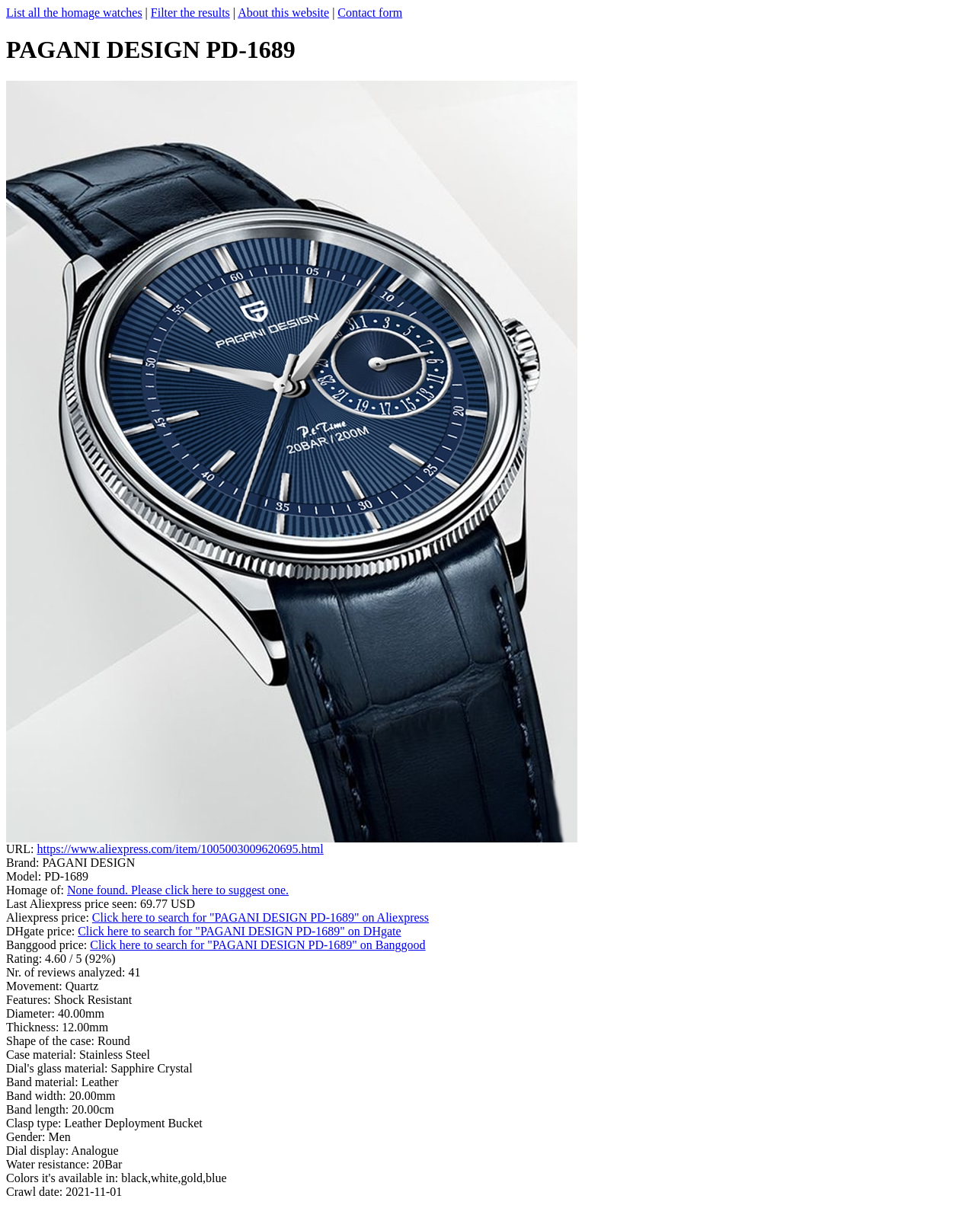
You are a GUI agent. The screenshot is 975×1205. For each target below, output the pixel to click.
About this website (283, 12)
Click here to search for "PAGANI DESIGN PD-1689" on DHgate (239, 931)
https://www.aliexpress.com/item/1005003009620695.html (180, 848)
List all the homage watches (74, 12)
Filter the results (190, 12)
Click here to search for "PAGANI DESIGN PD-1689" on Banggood (257, 944)
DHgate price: (42, 931)
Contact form (369, 12)
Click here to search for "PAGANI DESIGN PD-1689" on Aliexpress (260, 917)
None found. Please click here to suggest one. (178, 890)
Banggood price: (48, 944)
